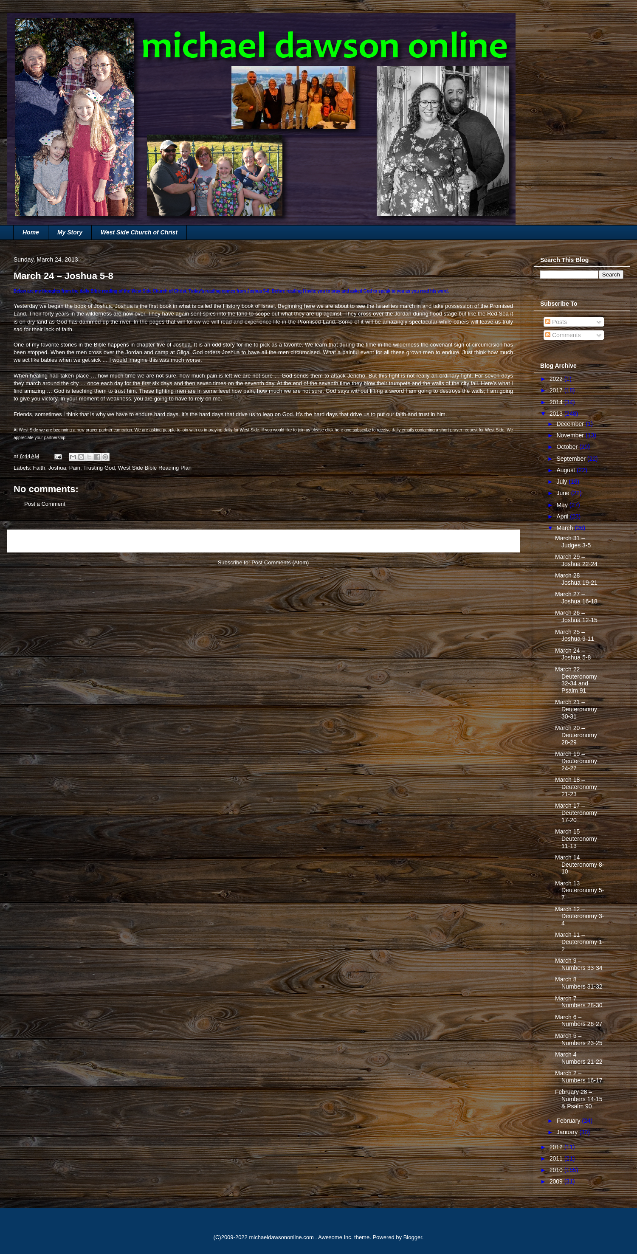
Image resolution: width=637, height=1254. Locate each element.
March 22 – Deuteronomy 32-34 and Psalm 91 (576, 680)
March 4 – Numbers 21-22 (579, 1058)
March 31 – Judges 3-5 (573, 542)
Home (31, 232)
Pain (74, 468)
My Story (69, 232)
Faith (39, 468)
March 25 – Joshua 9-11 (574, 635)
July (562, 481)
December (570, 423)
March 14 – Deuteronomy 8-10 (579, 864)
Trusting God (99, 468)
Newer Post (31, 540)
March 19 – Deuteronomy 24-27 (576, 761)
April (563, 516)
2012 (557, 1147)
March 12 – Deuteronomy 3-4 (579, 916)
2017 (557, 390)
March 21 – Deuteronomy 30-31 (576, 709)
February (569, 1120)
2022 (557, 378)
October (567, 446)
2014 (557, 402)
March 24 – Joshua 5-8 (573, 654)
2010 (557, 1170)
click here (334, 430)
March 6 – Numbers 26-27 (579, 1021)
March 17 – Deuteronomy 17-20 (576, 812)
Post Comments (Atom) (280, 562)
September (571, 458)
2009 (557, 1181)
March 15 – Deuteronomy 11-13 (576, 838)
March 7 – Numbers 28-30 (579, 1002)
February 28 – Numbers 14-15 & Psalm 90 (579, 1099)
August (566, 470)
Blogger (412, 1237)
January (567, 1132)
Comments (563, 335)
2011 (557, 1158)
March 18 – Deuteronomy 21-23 (576, 786)
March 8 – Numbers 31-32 (579, 983)
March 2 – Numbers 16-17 (579, 1077)
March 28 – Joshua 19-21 (576, 579)
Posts (556, 321)
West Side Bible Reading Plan (155, 468)
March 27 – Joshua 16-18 (576, 598)
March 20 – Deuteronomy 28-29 (576, 735)
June (563, 493)
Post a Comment (44, 504)
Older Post (497, 540)
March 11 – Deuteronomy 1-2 (579, 941)
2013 (557, 413)
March (565, 527)
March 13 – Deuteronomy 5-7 (579, 890)
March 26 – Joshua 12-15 (576, 616)
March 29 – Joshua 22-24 (576, 560)
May (562, 505)
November (570, 435)
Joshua (57, 468)
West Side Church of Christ (139, 232)
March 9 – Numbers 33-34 (579, 964)
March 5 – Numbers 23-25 (579, 1039)
